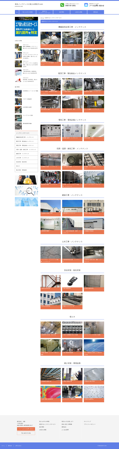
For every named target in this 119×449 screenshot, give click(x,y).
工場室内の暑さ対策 (89, 381)
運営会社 (95, 12)
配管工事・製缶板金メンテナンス (25, 141)
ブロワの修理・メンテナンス (70, 62)
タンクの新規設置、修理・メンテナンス (71, 110)
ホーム (3, 445)
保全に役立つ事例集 (67, 424)
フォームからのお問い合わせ (26, 428)
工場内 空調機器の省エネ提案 (70, 335)
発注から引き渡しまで (67, 421)
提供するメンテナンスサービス (44, 12)
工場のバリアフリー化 (68, 306)
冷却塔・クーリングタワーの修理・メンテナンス (71, 185)
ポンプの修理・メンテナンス (91, 109)
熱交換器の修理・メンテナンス (49, 184)
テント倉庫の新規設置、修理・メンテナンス (71, 232)
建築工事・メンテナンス (22, 153)
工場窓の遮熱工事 (67, 381)
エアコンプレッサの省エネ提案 (92, 335)
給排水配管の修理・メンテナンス (49, 109)
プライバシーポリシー (90, 424)
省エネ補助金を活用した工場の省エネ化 (93, 353)
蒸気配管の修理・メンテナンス (92, 91)
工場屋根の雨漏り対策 (46, 213)
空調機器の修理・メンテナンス (49, 166)
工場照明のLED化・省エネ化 (48, 335)
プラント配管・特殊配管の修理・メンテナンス (49, 92)
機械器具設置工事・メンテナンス (25, 137)
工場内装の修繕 (45, 231)
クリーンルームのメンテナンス (92, 184)
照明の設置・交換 (88, 138)
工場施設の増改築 (88, 231)
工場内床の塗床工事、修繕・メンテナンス (93, 260)
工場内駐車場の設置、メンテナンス (71, 260)
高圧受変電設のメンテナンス (48, 138)
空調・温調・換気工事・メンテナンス (26, 149)
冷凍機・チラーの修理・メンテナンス (93, 167)
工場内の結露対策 (88, 399)
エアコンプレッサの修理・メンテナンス (49, 63)
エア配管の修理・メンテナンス (71, 91)
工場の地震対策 (67, 288)
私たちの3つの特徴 (28, 12)
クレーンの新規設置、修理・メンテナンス (71, 46)
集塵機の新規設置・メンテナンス (93, 45)
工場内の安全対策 (45, 288)
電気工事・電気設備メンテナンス (25, 145)
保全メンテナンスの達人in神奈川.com (29, 4)
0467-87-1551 (70, 6)
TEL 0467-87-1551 (26, 433)
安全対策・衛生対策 (21, 162)
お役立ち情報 (78, 12)
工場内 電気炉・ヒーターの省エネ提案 (50, 353)
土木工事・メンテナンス (22, 157)
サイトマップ (87, 421)
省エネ (18, 166)
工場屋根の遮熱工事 (46, 381)
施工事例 (61, 12)
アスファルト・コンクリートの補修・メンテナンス (49, 260)
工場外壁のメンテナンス (69, 213)
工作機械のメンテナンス (47, 45)
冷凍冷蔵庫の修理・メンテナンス (71, 166)
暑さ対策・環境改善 (21, 170)
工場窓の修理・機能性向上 (91, 213)
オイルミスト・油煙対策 (69, 399)
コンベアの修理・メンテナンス (92, 62)
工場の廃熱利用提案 (68, 352)
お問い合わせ (18, 445)
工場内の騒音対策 (88, 288)
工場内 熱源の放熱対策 (47, 399)
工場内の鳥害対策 (45, 306)
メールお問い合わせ (96, 6)
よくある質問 (65, 429)
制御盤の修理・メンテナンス (70, 138)
